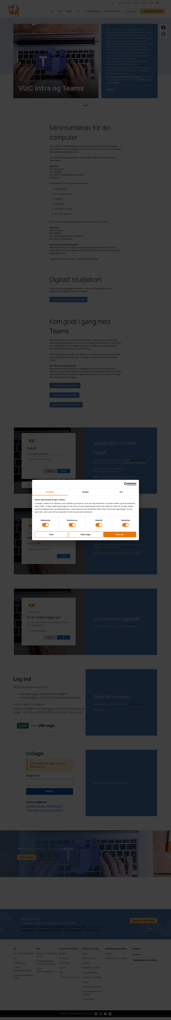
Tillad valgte (85, 534)
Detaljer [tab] (85, 492)
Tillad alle (120, 534)
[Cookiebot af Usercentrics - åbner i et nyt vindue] (126, 484)
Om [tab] (121, 492)
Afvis (51, 534)
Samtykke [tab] (50, 492)
